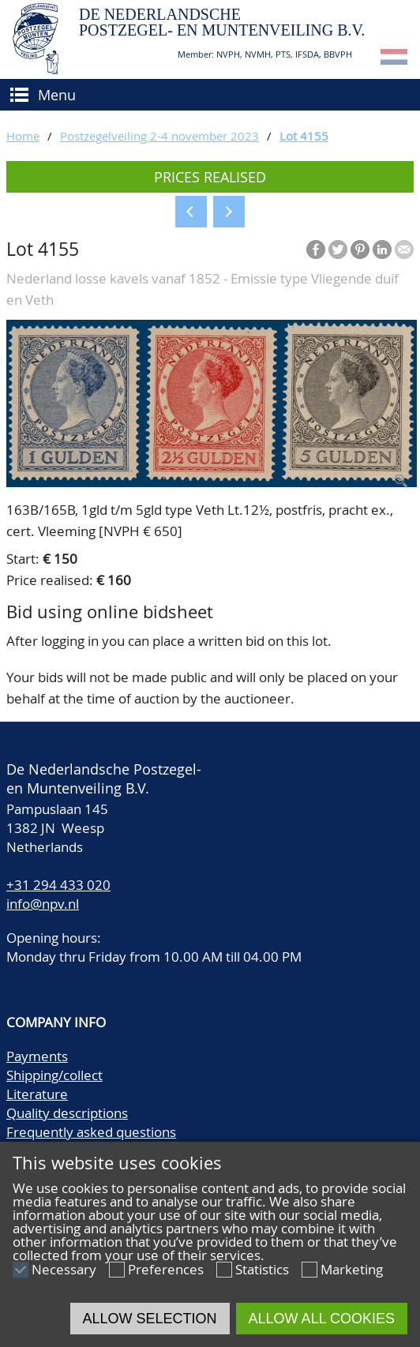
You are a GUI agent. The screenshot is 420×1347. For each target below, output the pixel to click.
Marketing (352, 1269)
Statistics (262, 1269)
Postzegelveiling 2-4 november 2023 (159, 136)
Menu (57, 94)
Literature (37, 1094)
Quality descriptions (67, 1113)
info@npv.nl (42, 904)
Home (22, 136)
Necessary (64, 1269)
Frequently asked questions (91, 1132)
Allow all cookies (322, 1318)
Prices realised (210, 176)
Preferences (166, 1269)
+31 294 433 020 (58, 885)
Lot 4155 (303, 136)
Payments (37, 1056)
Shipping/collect (54, 1075)
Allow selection (150, 1318)
